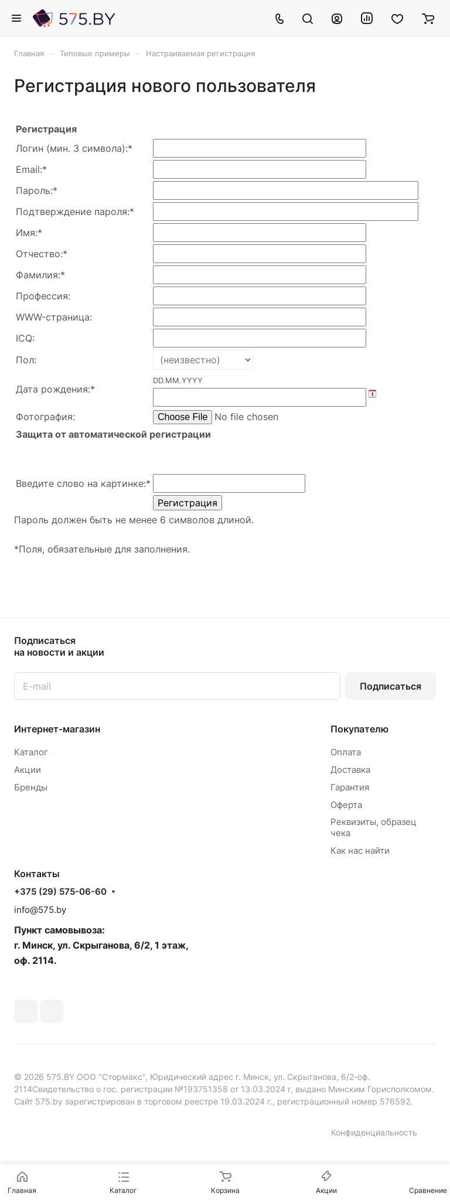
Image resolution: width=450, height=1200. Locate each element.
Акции (27, 769)
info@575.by (40, 909)
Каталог (31, 752)
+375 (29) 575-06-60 (60, 892)
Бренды (30, 787)
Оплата (345, 752)
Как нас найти (360, 850)
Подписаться (390, 686)
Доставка (350, 769)
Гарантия (349, 787)
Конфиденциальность (374, 1132)
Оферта (346, 804)
